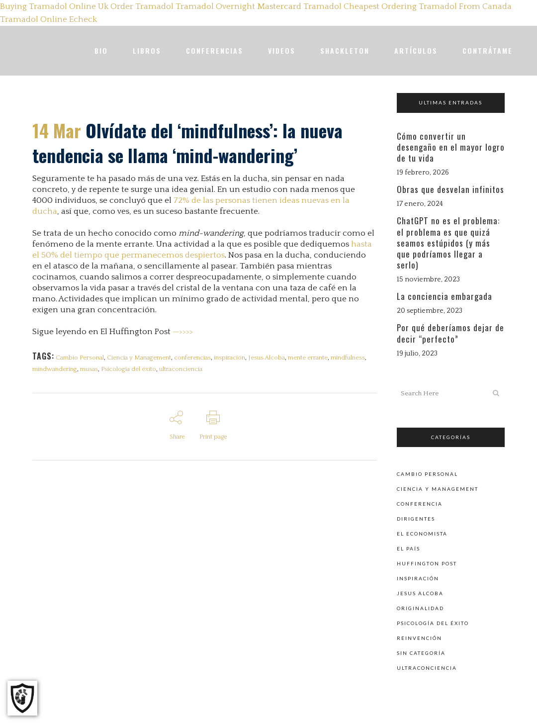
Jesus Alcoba (271, 357)
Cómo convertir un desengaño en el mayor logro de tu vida (451, 147)
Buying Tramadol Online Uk (54, 6)
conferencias (195, 357)
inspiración (233, 357)
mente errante (313, 357)
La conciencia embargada (444, 296)
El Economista (422, 533)
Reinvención (419, 637)
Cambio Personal (80, 357)
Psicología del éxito (130, 370)
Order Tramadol (142, 6)
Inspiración (418, 578)
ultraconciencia (183, 370)
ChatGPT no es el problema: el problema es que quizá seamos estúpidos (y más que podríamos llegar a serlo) (448, 242)
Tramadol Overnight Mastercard (238, 6)
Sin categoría (421, 652)
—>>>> (183, 331)
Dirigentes (416, 518)
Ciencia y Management (140, 357)
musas (90, 370)
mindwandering (54, 370)
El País (408, 548)
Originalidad (420, 608)
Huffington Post (427, 563)
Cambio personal (427, 473)
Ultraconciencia (427, 667)
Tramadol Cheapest (341, 6)
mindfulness (354, 357)
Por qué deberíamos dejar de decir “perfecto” (450, 333)
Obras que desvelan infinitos (450, 189)
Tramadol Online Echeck (48, 19)
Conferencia (420, 503)
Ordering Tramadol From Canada (446, 6)
